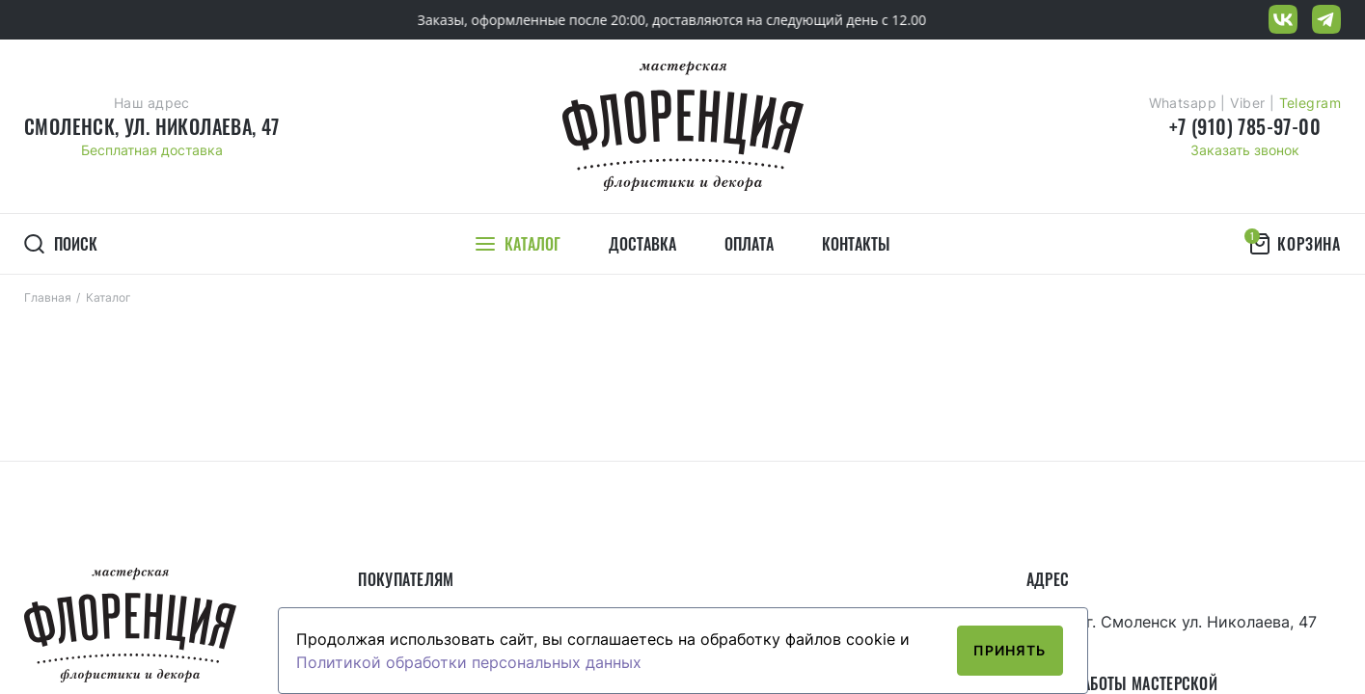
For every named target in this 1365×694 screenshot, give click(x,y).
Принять (1010, 650)
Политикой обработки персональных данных (469, 662)
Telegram (1310, 102)
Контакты (856, 243)
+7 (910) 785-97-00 (1245, 126)
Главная (47, 297)
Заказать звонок (1244, 150)
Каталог (108, 297)
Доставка (642, 243)
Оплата (749, 243)
